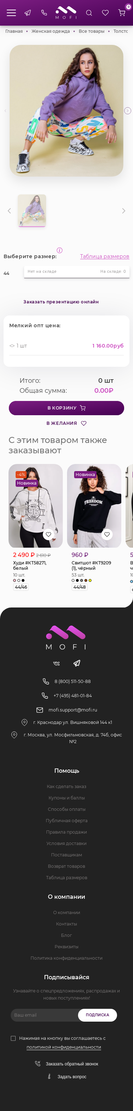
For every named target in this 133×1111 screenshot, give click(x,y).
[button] (127, 110)
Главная (14, 31)
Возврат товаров (66, 866)
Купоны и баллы (67, 797)
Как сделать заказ (66, 786)
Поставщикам (66, 854)
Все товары (92, 31)
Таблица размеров (104, 256)
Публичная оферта (67, 820)
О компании (66, 912)
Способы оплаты (66, 809)
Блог (66, 935)
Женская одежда (51, 31)
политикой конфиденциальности (64, 1047)
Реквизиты (66, 946)
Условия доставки (66, 843)
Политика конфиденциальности (66, 958)
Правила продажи (66, 832)
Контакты (66, 924)
